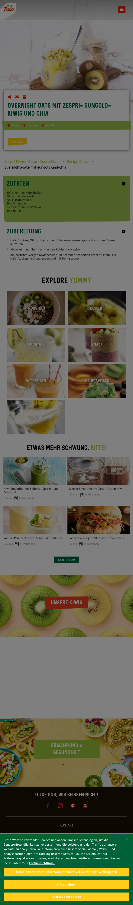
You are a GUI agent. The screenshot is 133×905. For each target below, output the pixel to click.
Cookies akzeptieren (66, 897)
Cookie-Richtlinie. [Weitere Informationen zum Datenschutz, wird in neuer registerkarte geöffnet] (42, 863)
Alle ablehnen (66, 884)
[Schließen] (127, 839)
